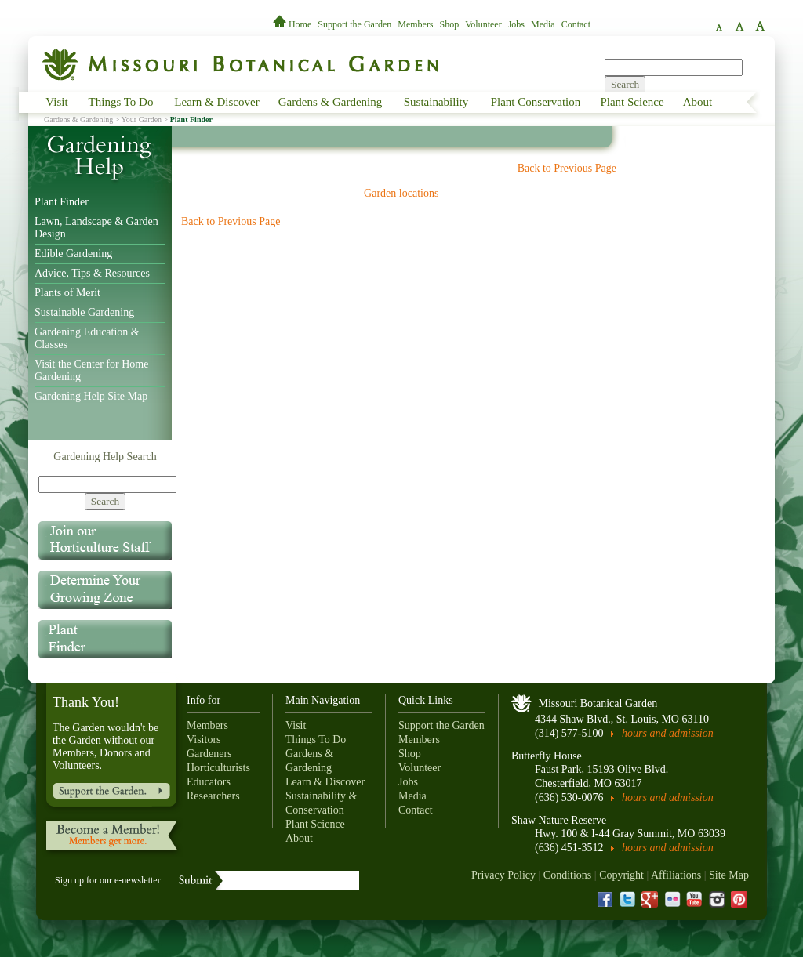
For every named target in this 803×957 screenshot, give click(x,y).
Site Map (729, 875)
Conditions (567, 875)
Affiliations (676, 875)
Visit (56, 102)
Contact (575, 24)
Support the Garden (354, 24)
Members (415, 24)
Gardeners (209, 753)
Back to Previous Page (567, 168)
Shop (450, 24)
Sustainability (436, 102)
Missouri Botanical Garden (598, 703)
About (698, 102)
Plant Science (631, 102)
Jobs (516, 24)
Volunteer (483, 24)
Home (293, 24)
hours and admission (668, 733)
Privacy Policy (503, 875)
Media (543, 24)
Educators (209, 782)
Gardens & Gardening (330, 102)
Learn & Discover (216, 102)
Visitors (204, 739)
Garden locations (401, 193)
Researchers (213, 796)
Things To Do (121, 102)
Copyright (621, 875)
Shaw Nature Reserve (558, 820)
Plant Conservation (536, 102)
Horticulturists (218, 768)
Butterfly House (546, 756)
